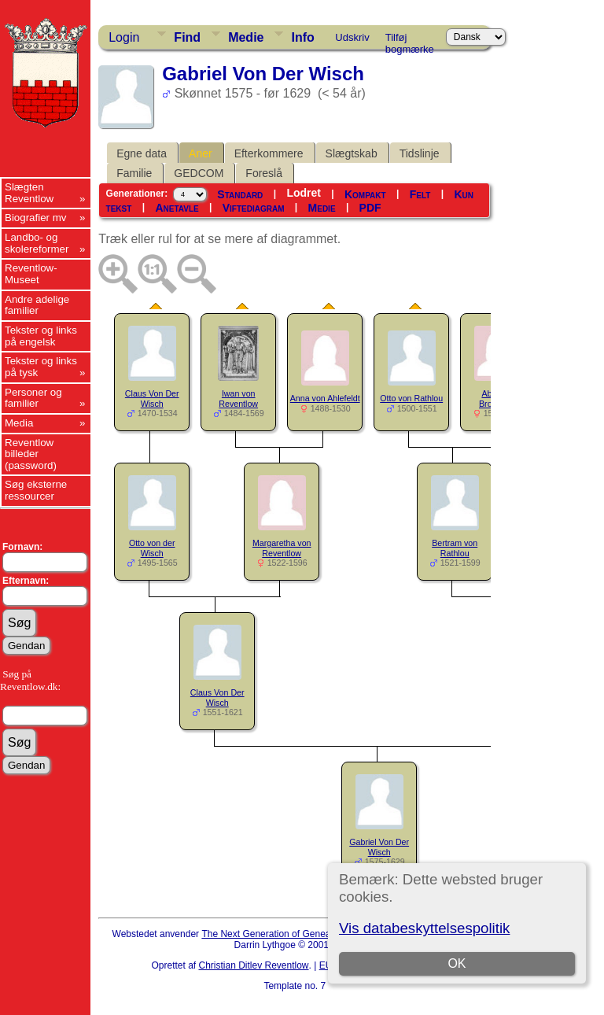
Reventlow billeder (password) (31, 454)
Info (302, 37)
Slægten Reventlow (29, 193)
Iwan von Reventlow (238, 398)
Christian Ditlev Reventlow (253, 965)
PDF (370, 207)
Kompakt (365, 194)
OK (456, 963)
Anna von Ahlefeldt (325, 398)
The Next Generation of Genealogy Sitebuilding (300, 933)
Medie (245, 37)
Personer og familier (33, 398)
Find (187, 37)
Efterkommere (269, 153)
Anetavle (176, 207)
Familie (134, 173)
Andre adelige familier (37, 305)
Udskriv (352, 37)
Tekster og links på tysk (41, 366)
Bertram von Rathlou (454, 548)
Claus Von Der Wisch (152, 398)
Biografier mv (36, 217)
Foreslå (263, 173)
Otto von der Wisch (152, 548)
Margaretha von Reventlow (281, 548)
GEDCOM (198, 173)
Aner (200, 153)
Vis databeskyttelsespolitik (424, 928)
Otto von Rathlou (411, 398)
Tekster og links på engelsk (41, 336)
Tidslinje (420, 153)
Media (19, 423)
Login (124, 37)
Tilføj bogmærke (409, 40)
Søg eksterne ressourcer (36, 490)
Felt (420, 194)
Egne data (141, 153)
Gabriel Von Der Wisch (379, 847)
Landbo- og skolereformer (36, 243)
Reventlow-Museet (31, 274)
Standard (240, 194)
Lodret (303, 192)
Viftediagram (254, 207)
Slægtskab (352, 153)
